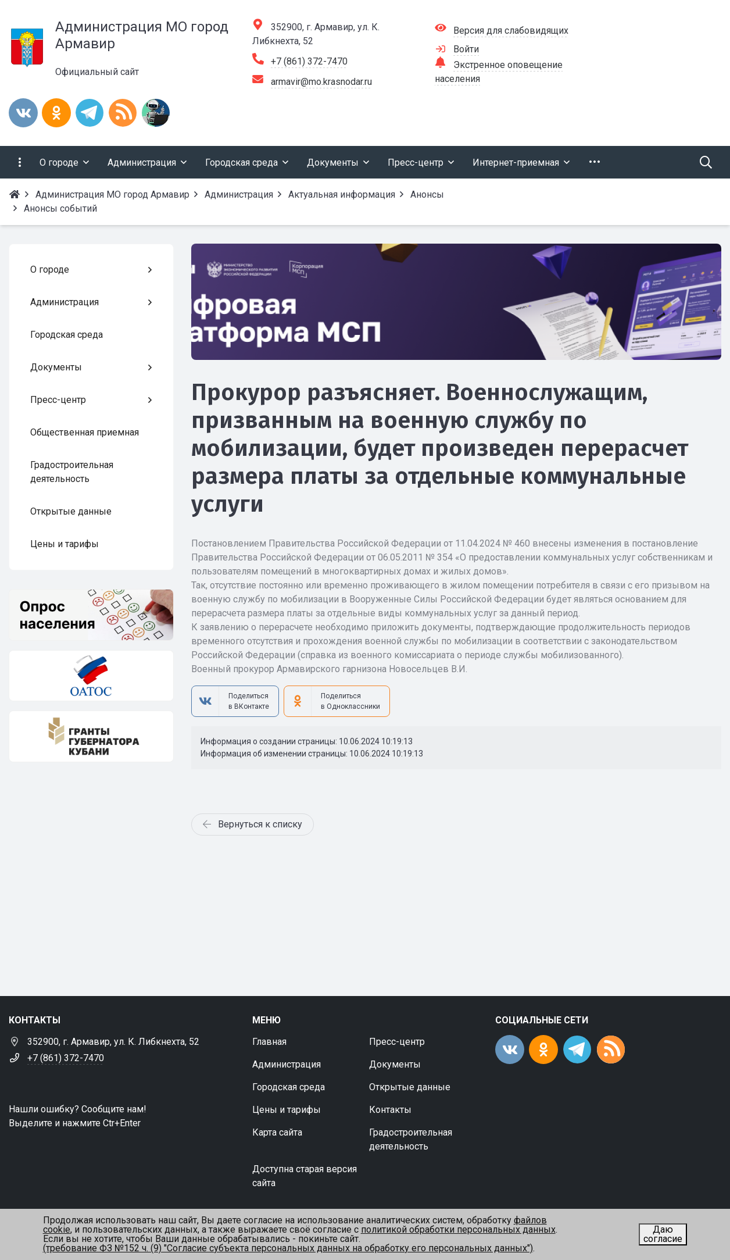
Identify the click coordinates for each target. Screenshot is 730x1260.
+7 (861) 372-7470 (309, 61)
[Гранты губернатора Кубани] (91, 736)
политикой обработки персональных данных (458, 1229)
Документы (395, 1064)
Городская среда (288, 1087)
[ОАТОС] (91, 676)
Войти (466, 49)
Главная (269, 1041)
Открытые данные (409, 1087)
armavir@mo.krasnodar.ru (321, 81)
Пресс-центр (397, 1041)
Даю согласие (662, 1234)
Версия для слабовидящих (510, 30)
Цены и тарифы (286, 1109)
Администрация (286, 1064)
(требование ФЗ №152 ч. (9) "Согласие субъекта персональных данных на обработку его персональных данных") (288, 1248)
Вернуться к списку (252, 824)
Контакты (390, 1109)
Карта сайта (277, 1132)
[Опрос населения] (91, 615)
